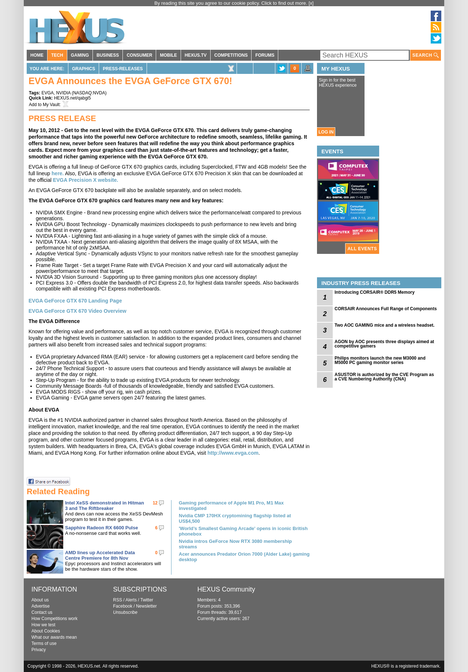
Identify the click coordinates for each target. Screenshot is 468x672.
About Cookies (45, 631)
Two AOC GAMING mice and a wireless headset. (384, 325)
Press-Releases (123, 68)
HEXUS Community (226, 589)
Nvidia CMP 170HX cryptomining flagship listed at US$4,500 (235, 518)
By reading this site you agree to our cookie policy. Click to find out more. (231, 3)
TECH (57, 55)
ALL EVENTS (362, 248)
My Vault (51, 104)
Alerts (131, 599)
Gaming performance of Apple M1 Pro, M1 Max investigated (231, 505)
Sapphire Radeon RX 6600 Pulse (101, 527)
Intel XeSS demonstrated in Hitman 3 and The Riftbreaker (104, 505)
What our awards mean (54, 637)
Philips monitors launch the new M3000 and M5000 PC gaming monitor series (380, 360)
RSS (117, 599)
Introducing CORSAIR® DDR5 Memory (375, 292)
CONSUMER (139, 55)
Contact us (41, 612)
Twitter (146, 599)
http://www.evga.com (232, 453)
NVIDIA (63, 92)
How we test (43, 624)
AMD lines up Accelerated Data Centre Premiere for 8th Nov (100, 555)
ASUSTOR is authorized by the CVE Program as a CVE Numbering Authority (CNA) (384, 376)
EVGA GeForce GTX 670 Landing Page (75, 301)
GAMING (80, 55)
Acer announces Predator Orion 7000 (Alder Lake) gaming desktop (244, 556)
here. (58, 173)
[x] (311, 3)
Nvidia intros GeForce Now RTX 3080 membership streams (235, 543)
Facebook (122, 606)
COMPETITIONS (231, 55)
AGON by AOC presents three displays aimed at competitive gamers (384, 343)
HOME (37, 55)
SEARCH (425, 55)
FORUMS (264, 55)
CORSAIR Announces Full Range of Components (386, 309)
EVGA (47, 92)
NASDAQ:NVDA (89, 92)
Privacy (38, 649)
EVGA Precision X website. (85, 180)
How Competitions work (54, 618)
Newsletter (146, 606)
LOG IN (325, 132)
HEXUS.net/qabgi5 (72, 98)
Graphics (83, 68)
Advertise (40, 606)
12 (155, 503)
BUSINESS (108, 55)
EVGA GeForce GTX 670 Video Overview (78, 311)
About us (40, 599)
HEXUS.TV (196, 55)
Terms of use (44, 643)
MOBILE (168, 55)
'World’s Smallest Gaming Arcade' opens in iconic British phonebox (243, 531)
